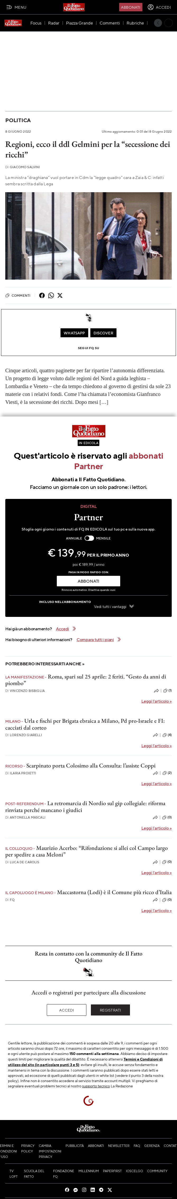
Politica (18, 120)
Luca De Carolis (22, 862)
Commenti (17, 295)
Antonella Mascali (25, 817)
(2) (167, 773)
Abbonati (130, 7)
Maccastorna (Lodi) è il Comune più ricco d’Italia (114, 892)
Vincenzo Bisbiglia (25, 691)
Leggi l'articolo (156, 701)
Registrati (110, 1010)
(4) (167, 735)
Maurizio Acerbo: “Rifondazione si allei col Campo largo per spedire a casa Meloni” (86, 851)
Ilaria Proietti (20, 773)
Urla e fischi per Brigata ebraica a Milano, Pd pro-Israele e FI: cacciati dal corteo (85, 724)
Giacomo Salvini (22, 167)
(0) (167, 817)
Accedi (66, 1010)
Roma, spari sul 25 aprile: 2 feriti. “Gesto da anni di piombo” (85, 680)
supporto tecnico (96, 1085)
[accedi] (159, 7)
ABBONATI (88, 581)
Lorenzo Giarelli (23, 735)
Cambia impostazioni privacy (50, 1151)
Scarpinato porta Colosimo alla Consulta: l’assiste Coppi (91, 765)
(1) (167, 690)
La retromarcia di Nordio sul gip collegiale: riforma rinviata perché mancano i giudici (85, 806)
